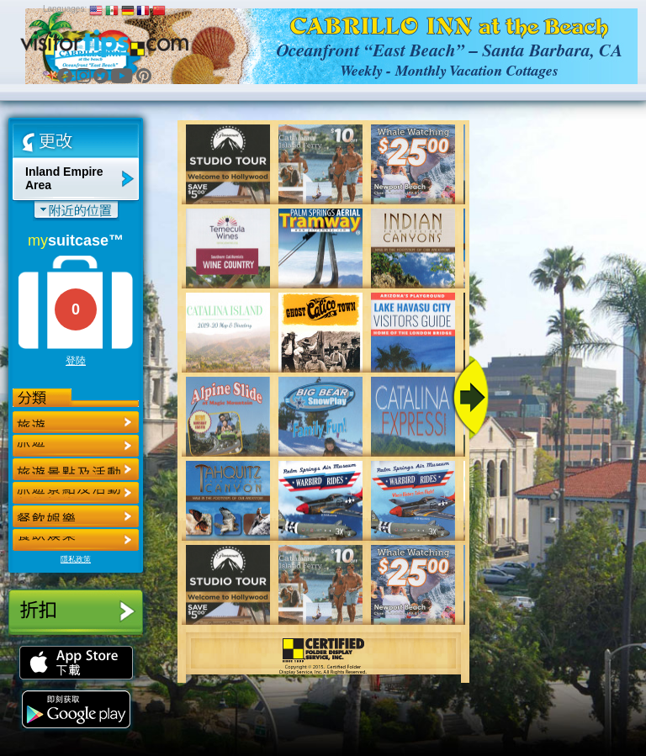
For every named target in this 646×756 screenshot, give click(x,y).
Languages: (65, 8)
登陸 (76, 361)
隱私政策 (76, 559)
